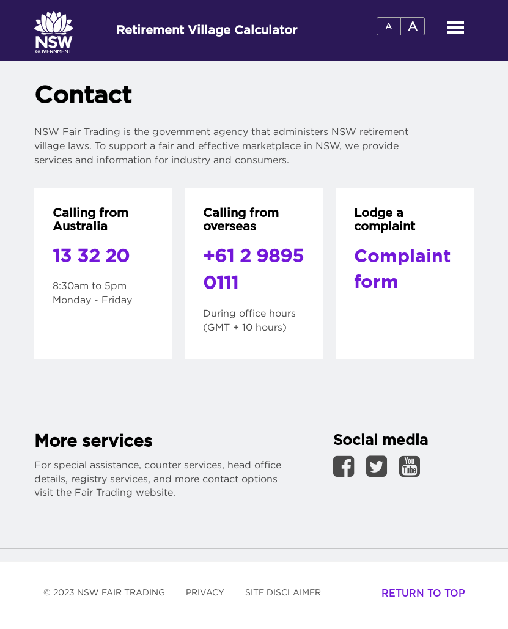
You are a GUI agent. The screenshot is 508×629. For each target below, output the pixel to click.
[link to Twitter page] (381, 466)
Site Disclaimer (287, 597)
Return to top (423, 593)
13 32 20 (91, 257)
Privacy (205, 592)
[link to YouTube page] (409, 466)
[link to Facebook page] (348, 466)
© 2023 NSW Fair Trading (108, 597)
